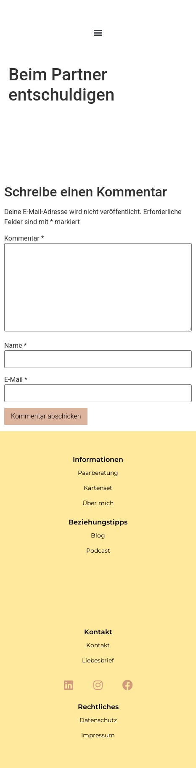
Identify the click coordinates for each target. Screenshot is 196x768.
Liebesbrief (98, 660)
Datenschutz (98, 720)
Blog (98, 535)
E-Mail (15, 379)
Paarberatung (98, 473)
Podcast (98, 550)
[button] (98, 32)
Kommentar (24, 238)
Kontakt (98, 645)
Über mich (98, 503)
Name (15, 345)
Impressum (98, 735)
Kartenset (98, 488)
